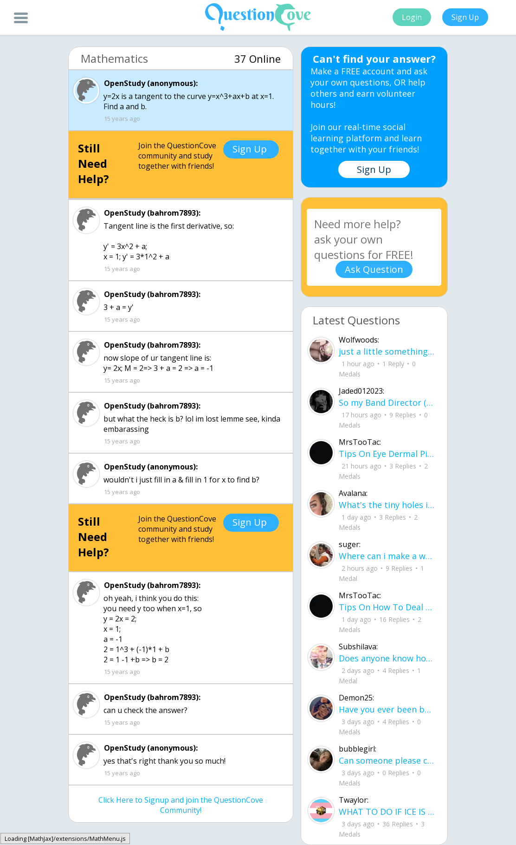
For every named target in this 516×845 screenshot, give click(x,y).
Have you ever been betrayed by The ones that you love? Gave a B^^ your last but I (387, 709)
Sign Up (465, 17)
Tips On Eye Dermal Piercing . (387, 453)
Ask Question (374, 269)
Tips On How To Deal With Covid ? (387, 607)
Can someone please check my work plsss (387, 760)
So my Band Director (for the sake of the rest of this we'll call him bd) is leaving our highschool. (387, 402)
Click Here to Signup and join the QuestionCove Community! (180, 805)
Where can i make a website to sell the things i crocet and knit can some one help (387, 555)
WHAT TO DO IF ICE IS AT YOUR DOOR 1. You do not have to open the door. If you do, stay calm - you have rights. (387, 811)
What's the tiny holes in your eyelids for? (387, 504)
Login (412, 17)
